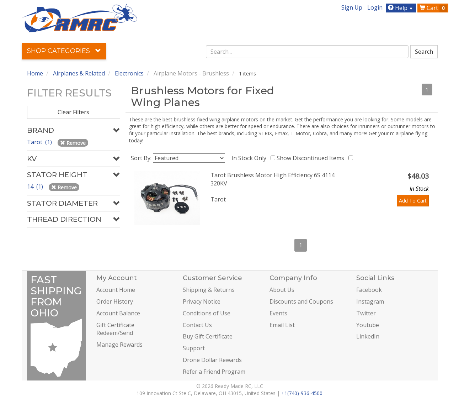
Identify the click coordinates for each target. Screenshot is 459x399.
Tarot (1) (40, 142)
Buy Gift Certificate (208, 336)
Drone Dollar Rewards (212, 360)
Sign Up (351, 7)
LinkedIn (367, 336)
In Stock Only (250, 158)
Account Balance (118, 313)
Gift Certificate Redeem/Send (115, 329)
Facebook (369, 290)
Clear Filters (73, 112)
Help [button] (401, 8)
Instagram (370, 301)
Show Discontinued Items (312, 158)
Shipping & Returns (209, 290)
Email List (282, 325)
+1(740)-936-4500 (301, 393)
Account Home (115, 290)
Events (278, 313)
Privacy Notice (201, 301)
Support (194, 348)
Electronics (129, 73)
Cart (433, 8)
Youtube (367, 325)
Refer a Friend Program (214, 372)
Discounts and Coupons (301, 301)
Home (35, 73)
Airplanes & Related (79, 73)
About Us (281, 290)
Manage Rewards (119, 344)
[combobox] (307, 51)
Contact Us (197, 325)
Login (375, 7)
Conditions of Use (206, 313)
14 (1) (35, 186)
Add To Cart (413, 200)
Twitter (366, 313)
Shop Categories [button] (64, 51)
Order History (114, 301)
